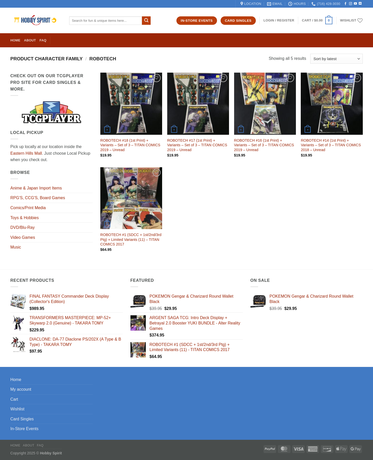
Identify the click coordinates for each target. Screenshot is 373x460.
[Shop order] (336, 59)
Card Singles (22, 419)
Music (15, 247)
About (30, 40)
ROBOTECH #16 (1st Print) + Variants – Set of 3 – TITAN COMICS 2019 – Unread (264, 145)
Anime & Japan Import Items (36, 188)
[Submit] (146, 20)
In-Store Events (24, 429)
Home (15, 40)
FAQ (43, 40)
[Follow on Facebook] (345, 4)
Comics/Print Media (28, 208)
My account (20, 389)
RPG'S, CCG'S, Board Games (37, 198)
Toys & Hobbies (24, 218)
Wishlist (17, 409)
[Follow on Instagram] (350, 4)
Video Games (22, 237)
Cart (14, 399)
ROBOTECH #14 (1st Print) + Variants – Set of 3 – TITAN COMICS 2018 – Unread (331, 145)
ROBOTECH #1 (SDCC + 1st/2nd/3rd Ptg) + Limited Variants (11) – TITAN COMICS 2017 (131, 239)
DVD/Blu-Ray (22, 227)
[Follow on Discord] (360, 4)
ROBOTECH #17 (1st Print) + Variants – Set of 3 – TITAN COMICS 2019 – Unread (197, 145)
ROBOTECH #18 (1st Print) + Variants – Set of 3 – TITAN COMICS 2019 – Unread (130, 145)
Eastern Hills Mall (26, 153)
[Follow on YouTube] (355, 4)
